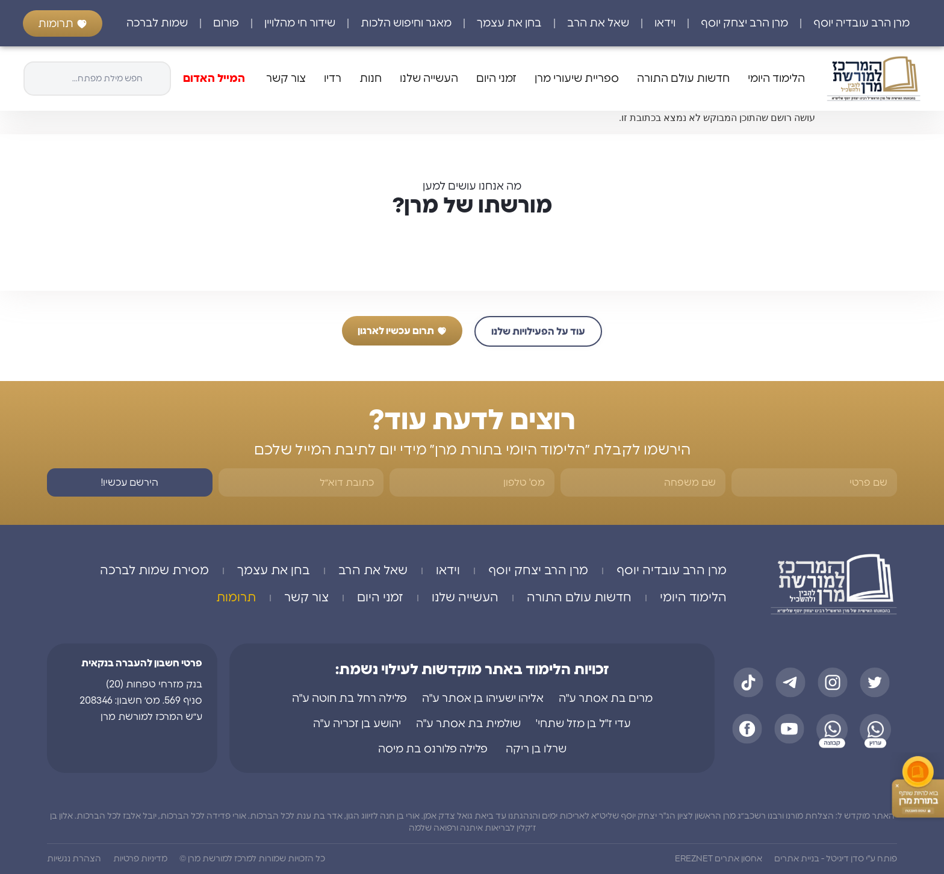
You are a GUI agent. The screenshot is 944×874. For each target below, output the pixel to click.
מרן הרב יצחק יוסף (744, 23)
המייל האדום (214, 78)
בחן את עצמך (509, 23)
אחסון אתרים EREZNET (718, 859)
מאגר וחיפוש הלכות (406, 23)
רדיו (332, 78)
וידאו (664, 23)
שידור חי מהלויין (299, 23)
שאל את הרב (598, 23)
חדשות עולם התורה (683, 78)
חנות (370, 78)
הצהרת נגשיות (74, 859)
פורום (226, 23)
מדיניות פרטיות (140, 859)
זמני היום (496, 78)
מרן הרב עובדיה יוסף (861, 23)
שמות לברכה (157, 23)
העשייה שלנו (429, 78)
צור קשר (286, 78)
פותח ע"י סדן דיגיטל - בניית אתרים (835, 859)
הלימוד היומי (776, 78)
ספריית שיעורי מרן (577, 78)
